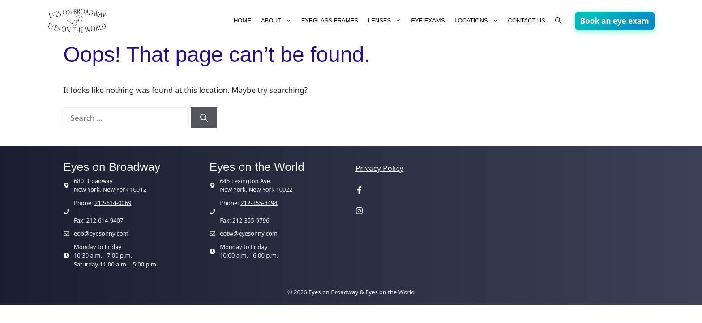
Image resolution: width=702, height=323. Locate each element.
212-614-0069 (113, 203)
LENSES (387, 20)
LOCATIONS (478, 20)
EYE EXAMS (428, 20)
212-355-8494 (259, 203)
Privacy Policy (379, 168)
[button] (558, 20)
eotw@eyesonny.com (249, 233)
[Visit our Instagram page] (359, 211)
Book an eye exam (614, 21)
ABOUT (278, 20)
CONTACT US (526, 20)
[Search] (204, 118)
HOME (242, 20)
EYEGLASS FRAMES (329, 20)
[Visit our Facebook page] (359, 191)
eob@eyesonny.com (101, 233)
